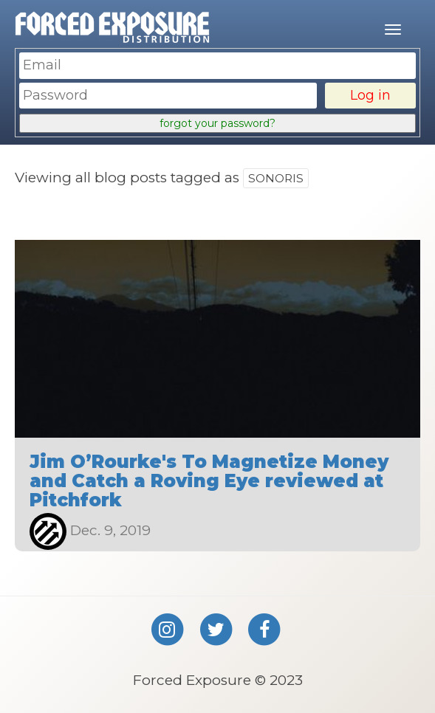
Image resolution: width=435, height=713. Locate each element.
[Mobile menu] (393, 29)
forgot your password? (217, 123)
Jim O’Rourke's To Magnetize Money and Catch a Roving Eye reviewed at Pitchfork (209, 481)
